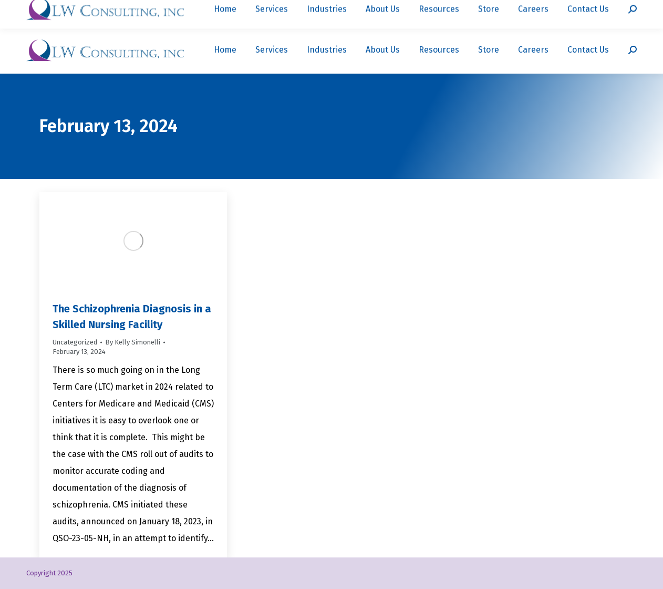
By (132, 342)
